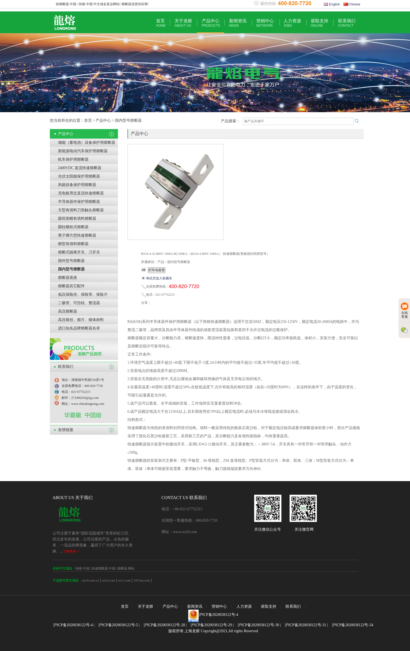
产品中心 (211, 23)
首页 (161, 23)
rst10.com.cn (90, 580)
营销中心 (265, 23)
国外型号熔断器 (71, 261)
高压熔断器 (67, 311)
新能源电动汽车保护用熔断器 (83, 151)
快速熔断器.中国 (103, 568)
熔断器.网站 (126, 568)
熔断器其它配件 (71, 286)
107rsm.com (142, 580)
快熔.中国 (82, 568)
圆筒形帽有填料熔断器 (77, 218)
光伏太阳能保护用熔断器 (79, 176)
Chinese (352, 4)
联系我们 (347, 23)
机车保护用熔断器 (73, 159)
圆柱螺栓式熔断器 (73, 227)
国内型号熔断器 (71, 269)
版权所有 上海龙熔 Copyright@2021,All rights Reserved (213, 631)
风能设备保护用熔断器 (77, 185)
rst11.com (123, 580)
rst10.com (108, 580)
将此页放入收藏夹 (159, 278)
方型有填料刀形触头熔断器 (81, 210)
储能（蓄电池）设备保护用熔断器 (86, 142)
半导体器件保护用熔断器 (79, 202)
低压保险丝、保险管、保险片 (83, 294)
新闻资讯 (238, 23)
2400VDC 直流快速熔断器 (79, 168)
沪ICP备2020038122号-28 (164, 625)
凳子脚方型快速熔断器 (77, 235)
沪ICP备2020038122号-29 (211, 625)
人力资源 (292, 23)
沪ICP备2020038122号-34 (352, 625)
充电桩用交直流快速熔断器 (81, 193)
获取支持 (319, 23)
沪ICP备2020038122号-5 (118, 625)
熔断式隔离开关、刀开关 (79, 252)
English (332, 4)
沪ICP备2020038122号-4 (218, 615)
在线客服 (404, 310)
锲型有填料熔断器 (73, 244)
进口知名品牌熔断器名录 (79, 328)
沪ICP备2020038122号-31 (305, 625)
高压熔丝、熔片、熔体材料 (81, 320)
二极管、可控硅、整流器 (79, 303)
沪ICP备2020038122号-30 (258, 625)
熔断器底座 (67, 278)
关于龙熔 (183, 23)
